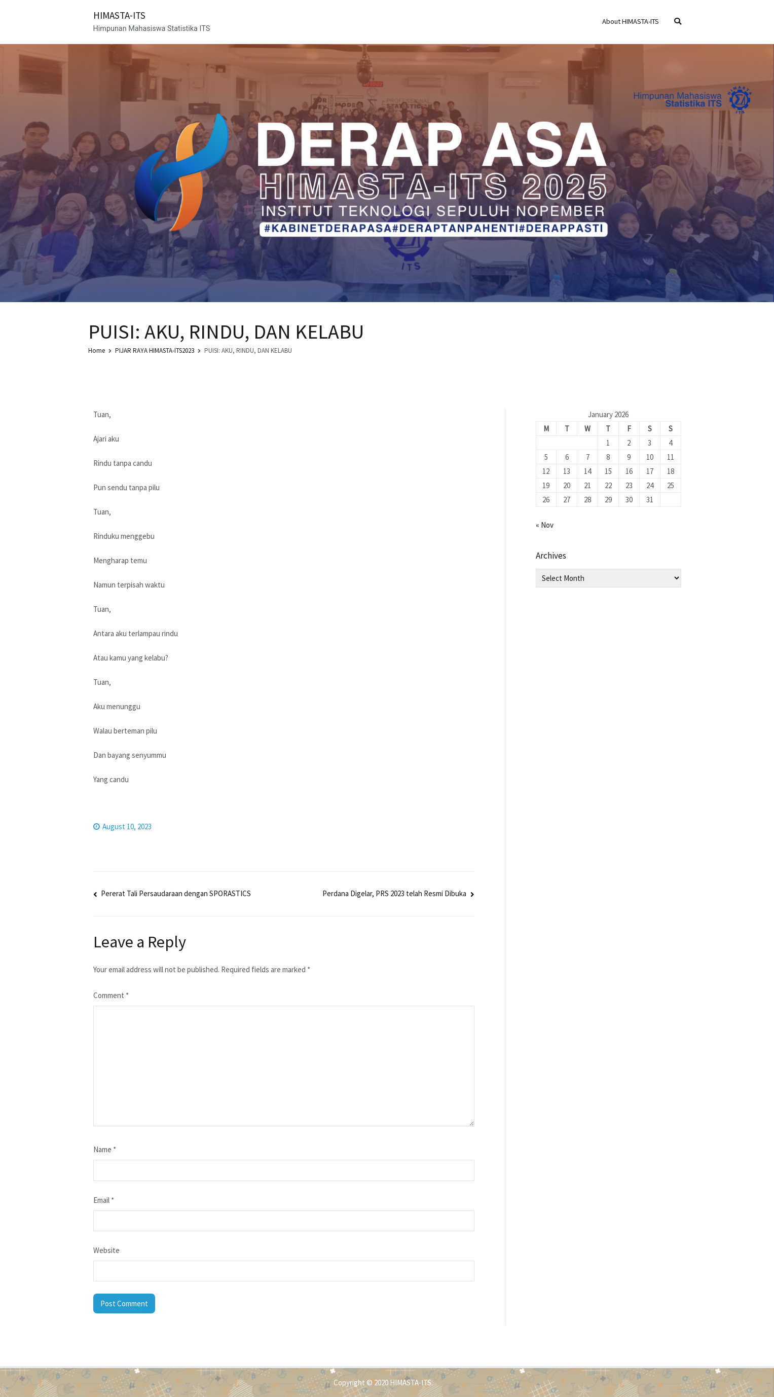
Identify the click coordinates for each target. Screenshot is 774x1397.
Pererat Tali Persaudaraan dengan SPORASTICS (176, 893)
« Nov (545, 525)
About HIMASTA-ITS (630, 21)
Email (103, 1200)
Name (104, 1149)
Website (106, 1250)
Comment (111, 995)
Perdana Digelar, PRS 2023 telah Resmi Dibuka (394, 893)
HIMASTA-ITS (119, 15)
